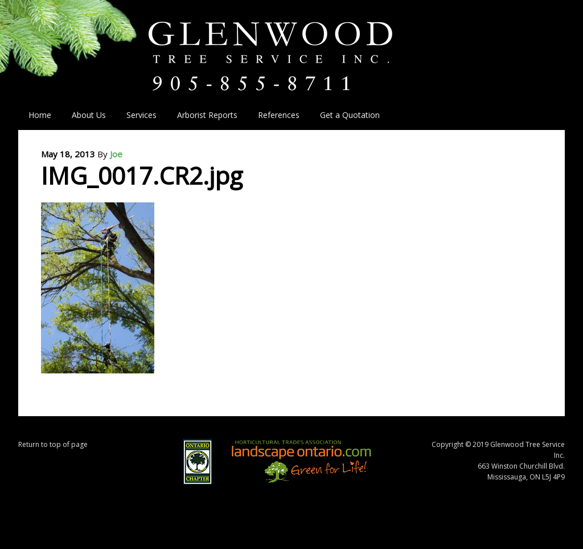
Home (39, 114)
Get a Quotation (350, 114)
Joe (116, 154)
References (278, 114)
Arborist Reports (207, 114)
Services (136, 114)
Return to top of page (53, 444)
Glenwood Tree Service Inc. (291, 44)
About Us (83, 114)
